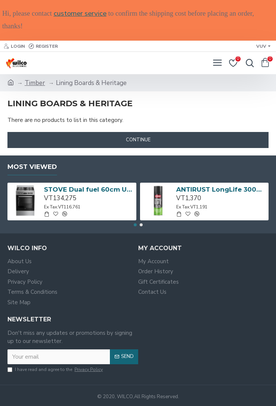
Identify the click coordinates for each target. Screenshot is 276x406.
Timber (35, 83)
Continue (138, 139)
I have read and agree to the (55, 369)
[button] (135, 224)
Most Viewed (32, 166)
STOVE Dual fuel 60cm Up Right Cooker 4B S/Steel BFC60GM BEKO (89, 189)
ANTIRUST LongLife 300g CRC (221, 189)
